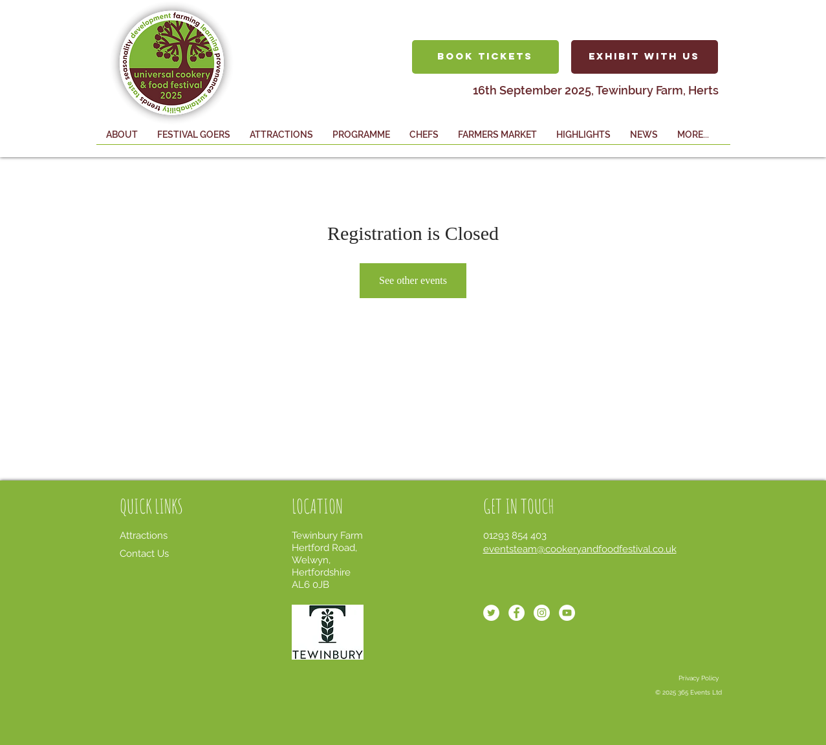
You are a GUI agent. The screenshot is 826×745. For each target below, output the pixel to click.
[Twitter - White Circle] (491, 613)
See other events (413, 280)
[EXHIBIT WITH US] (644, 57)
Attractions (144, 535)
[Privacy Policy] (698, 678)
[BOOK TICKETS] (485, 57)
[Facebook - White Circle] (516, 613)
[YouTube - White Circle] (567, 613)
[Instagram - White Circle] (542, 613)
